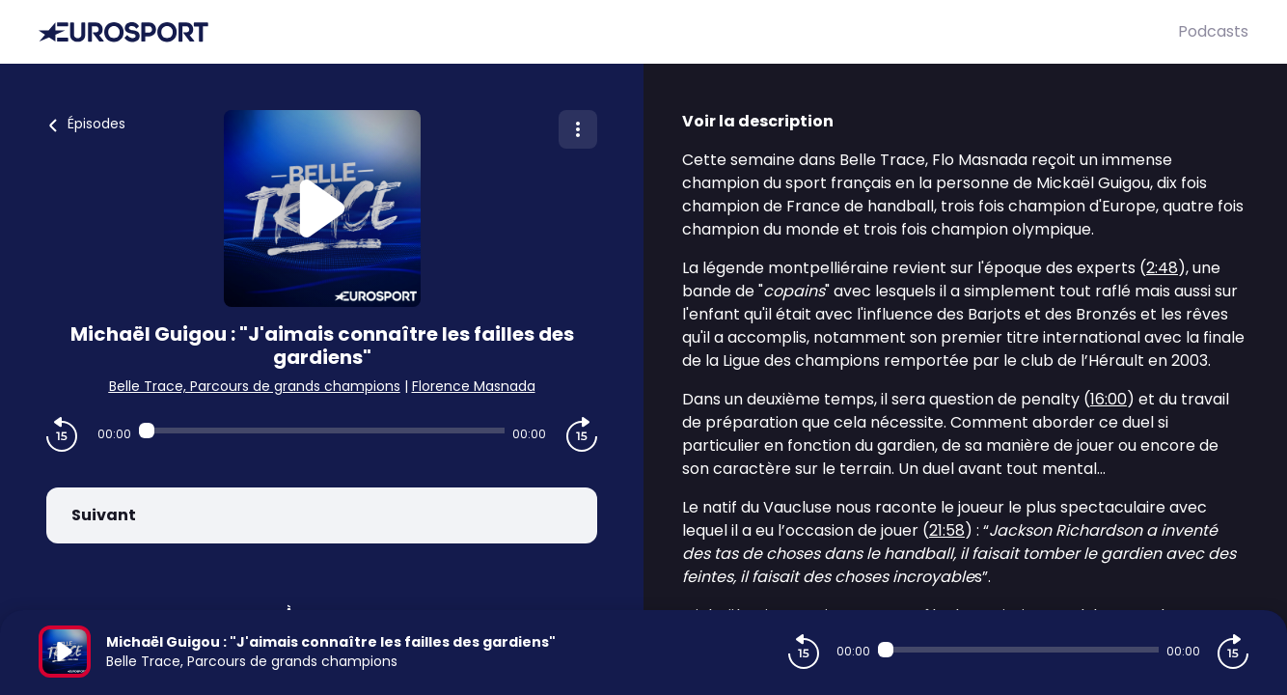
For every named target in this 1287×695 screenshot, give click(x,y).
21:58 (947, 530)
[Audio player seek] (322, 430)
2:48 (1162, 268)
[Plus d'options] (578, 129)
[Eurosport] (608, 32)
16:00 (1108, 399)
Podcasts (1213, 31)
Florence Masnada (473, 386)
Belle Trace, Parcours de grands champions (254, 386)
